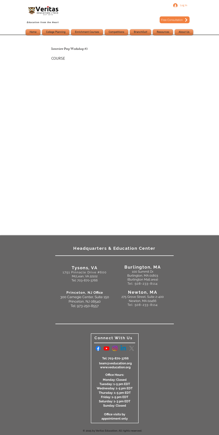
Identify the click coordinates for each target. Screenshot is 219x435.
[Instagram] (115, 348)
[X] (131, 348)
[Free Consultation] (175, 19)
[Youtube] (106, 348)
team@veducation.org (115, 363)
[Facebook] (98, 348)
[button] (55, 32)
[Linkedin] (123, 348)
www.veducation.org (115, 367)
